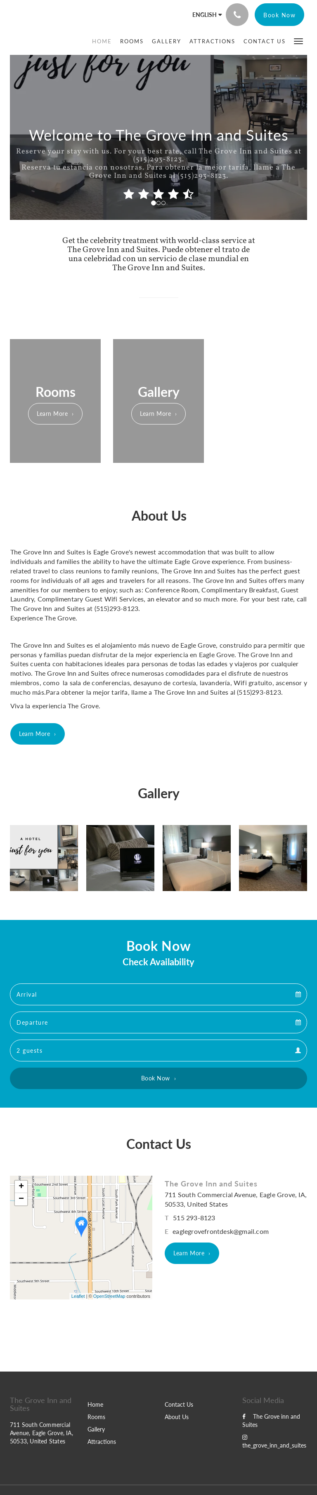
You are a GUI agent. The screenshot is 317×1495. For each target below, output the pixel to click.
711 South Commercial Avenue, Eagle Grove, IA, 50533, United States (41, 1433)
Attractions (102, 1441)
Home (95, 1404)
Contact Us (179, 1404)
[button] (298, 40)
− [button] (21, 1199)
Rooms (96, 1416)
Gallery (96, 1429)
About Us (177, 1416)
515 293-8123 (194, 1217)
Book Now (155, 1078)
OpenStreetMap (109, 1296)
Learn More (52, 413)
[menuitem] (104, 41)
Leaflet (78, 1296)
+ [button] (21, 1187)
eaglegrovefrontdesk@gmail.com (221, 1231)
